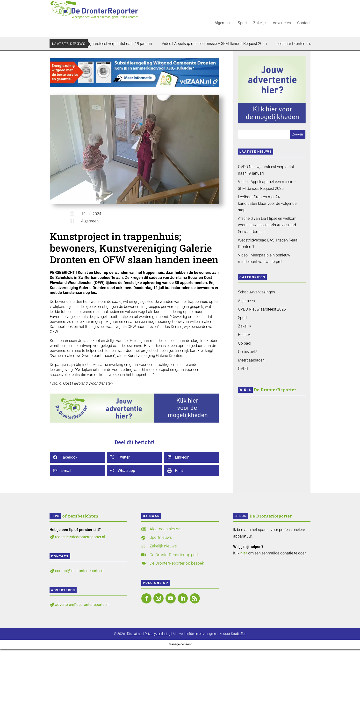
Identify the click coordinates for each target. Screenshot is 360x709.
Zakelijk (259, 23)
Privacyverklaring (158, 634)
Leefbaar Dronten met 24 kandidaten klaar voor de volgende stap (267, 203)
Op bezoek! (247, 351)
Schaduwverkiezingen (256, 292)
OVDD (243, 368)
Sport (242, 23)
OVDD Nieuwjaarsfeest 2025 (262, 309)
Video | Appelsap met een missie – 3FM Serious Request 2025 (220, 43)
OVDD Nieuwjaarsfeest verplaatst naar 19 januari (116, 43)
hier (243, 553)
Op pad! (244, 343)
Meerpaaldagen (251, 360)
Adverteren (282, 23)
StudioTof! (238, 634)
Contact (303, 23)
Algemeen (223, 23)
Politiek (244, 334)
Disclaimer (135, 634)
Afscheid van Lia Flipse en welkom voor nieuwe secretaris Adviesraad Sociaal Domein (267, 225)
